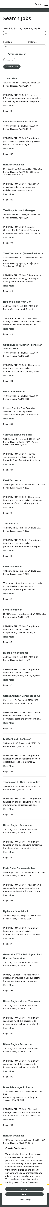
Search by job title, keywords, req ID (21, 28)
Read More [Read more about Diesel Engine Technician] (8, 852)
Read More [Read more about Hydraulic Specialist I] (8, 680)
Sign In (37, 4)
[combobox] (17, 46)
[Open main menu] (46, 4)
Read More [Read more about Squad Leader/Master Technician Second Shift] (8, 375)
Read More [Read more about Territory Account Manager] (8, 237)
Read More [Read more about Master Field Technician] (8, 766)
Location (7, 42)
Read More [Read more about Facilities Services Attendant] (8, 148)
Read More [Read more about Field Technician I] (8, 507)
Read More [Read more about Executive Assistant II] (8, 418)
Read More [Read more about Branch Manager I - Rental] (8, 1119)
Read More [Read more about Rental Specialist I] (8, 194)
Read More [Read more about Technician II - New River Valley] (8, 809)
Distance (32, 42)
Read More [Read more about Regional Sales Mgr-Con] (8, 329)
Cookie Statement (29, 1182)
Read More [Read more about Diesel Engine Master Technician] (8, 1028)
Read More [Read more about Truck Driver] (8, 105)
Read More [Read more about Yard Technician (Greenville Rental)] (8, 285)
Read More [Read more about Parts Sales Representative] (8, 895)
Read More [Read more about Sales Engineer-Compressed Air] (8, 723)
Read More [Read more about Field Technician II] (8, 636)
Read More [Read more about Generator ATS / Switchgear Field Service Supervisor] (8, 985)
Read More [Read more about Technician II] (8, 550)
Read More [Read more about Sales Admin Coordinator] (8, 464)
